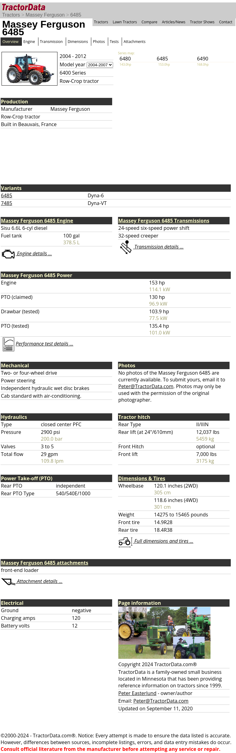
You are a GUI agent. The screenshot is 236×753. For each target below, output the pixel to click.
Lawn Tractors (125, 22)
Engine (29, 41)
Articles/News (173, 22)
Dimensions (78, 41)
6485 (75, 14)
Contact (225, 22)
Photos (99, 41)
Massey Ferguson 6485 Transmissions (163, 220)
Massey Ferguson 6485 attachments (44, 562)
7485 (6, 203)
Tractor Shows (202, 22)
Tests (114, 41)
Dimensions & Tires (141, 478)
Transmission (51, 41)
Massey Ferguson (45, 14)
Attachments (134, 41)
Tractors (11, 14)
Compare (149, 22)
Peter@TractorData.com (145, 386)
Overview (10, 41)
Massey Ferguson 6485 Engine (37, 220)
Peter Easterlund (137, 693)
